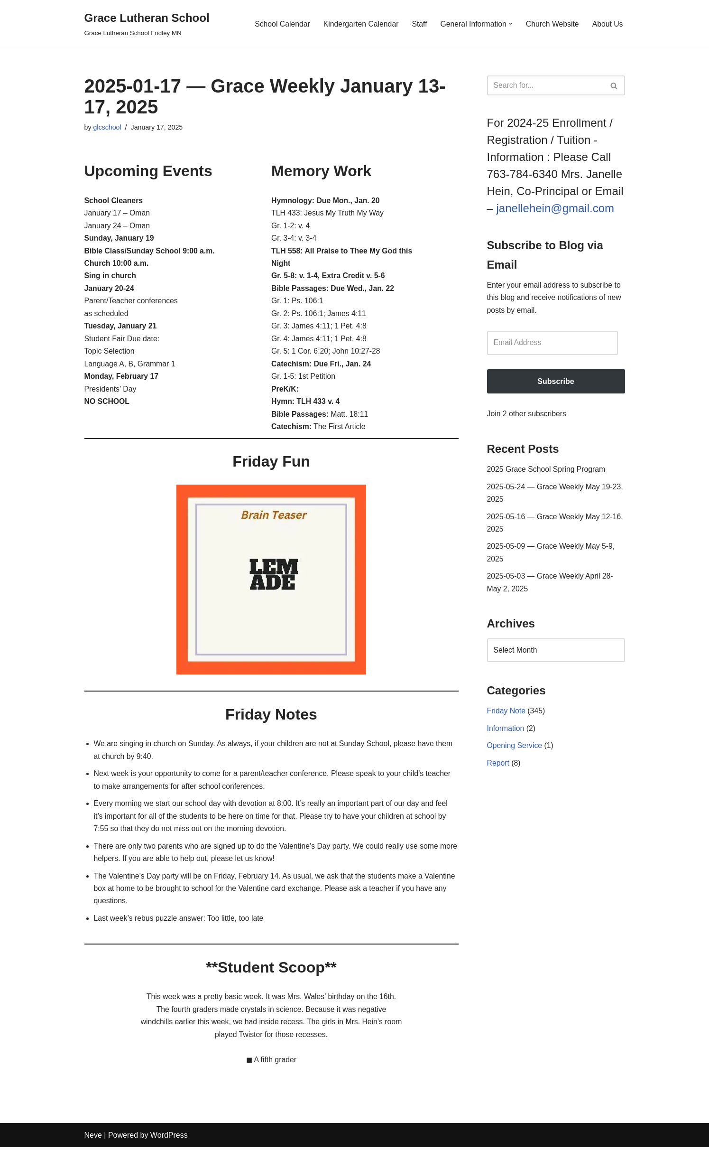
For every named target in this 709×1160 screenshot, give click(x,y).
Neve (93, 1148)
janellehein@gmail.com (555, 208)
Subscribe (555, 383)
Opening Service (515, 753)
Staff (417, 23)
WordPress (169, 1148)
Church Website (552, 23)
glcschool (107, 127)
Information (506, 735)
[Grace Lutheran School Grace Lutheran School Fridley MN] (147, 23)
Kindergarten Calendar (358, 23)
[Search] (545, 85)
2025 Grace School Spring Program (547, 472)
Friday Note (506, 718)
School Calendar (278, 23)
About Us (607, 23)
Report (498, 771)
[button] (509, 24)
